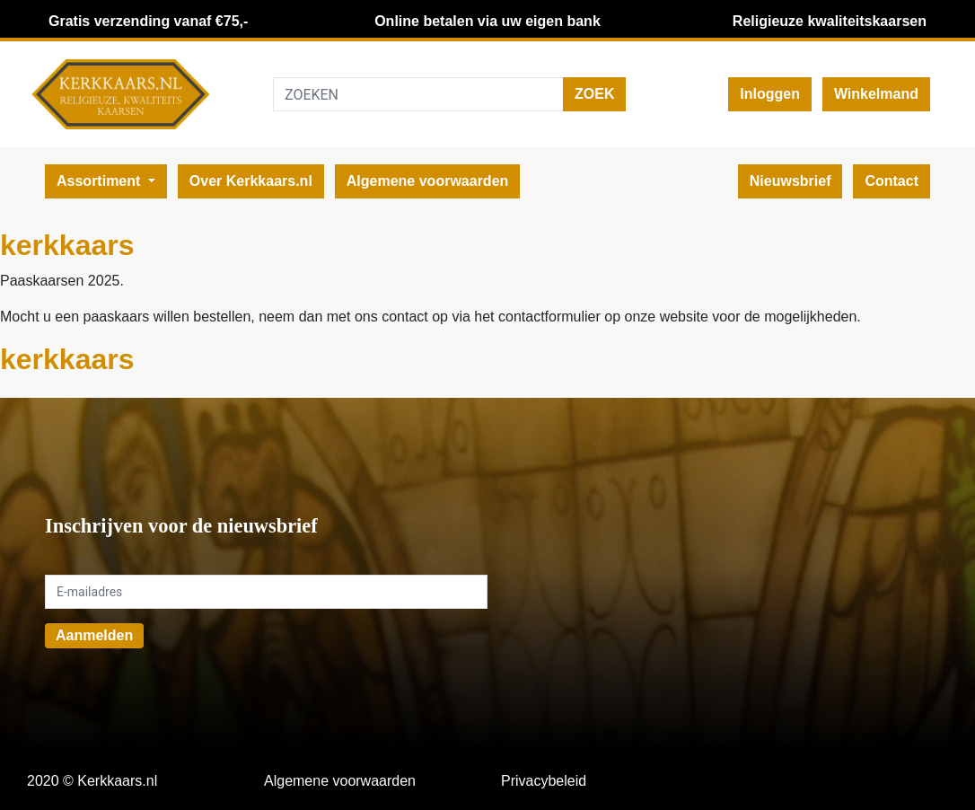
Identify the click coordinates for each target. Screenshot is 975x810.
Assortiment (101, 181)
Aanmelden (94, 635)
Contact (891, 181)
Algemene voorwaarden (428, 181)
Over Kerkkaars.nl (250, 181)
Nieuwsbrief (790, 181)
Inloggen (770, 93)
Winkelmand (876, 93)
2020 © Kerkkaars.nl (92, 780)
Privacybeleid (543, 780)
